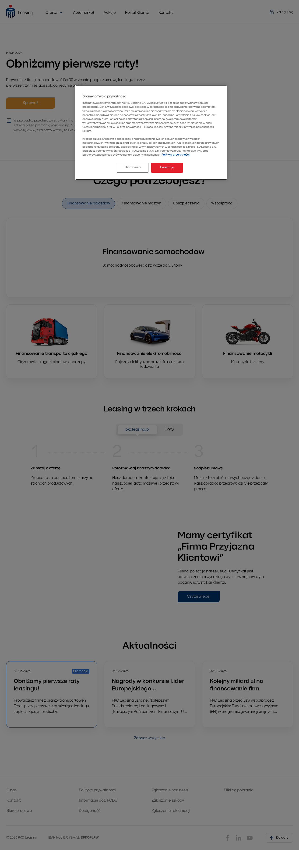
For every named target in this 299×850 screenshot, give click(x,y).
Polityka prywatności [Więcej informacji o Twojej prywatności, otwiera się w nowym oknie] (176, 155)
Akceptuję (167, 167)
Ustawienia (133, 167)
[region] (151, 132)
